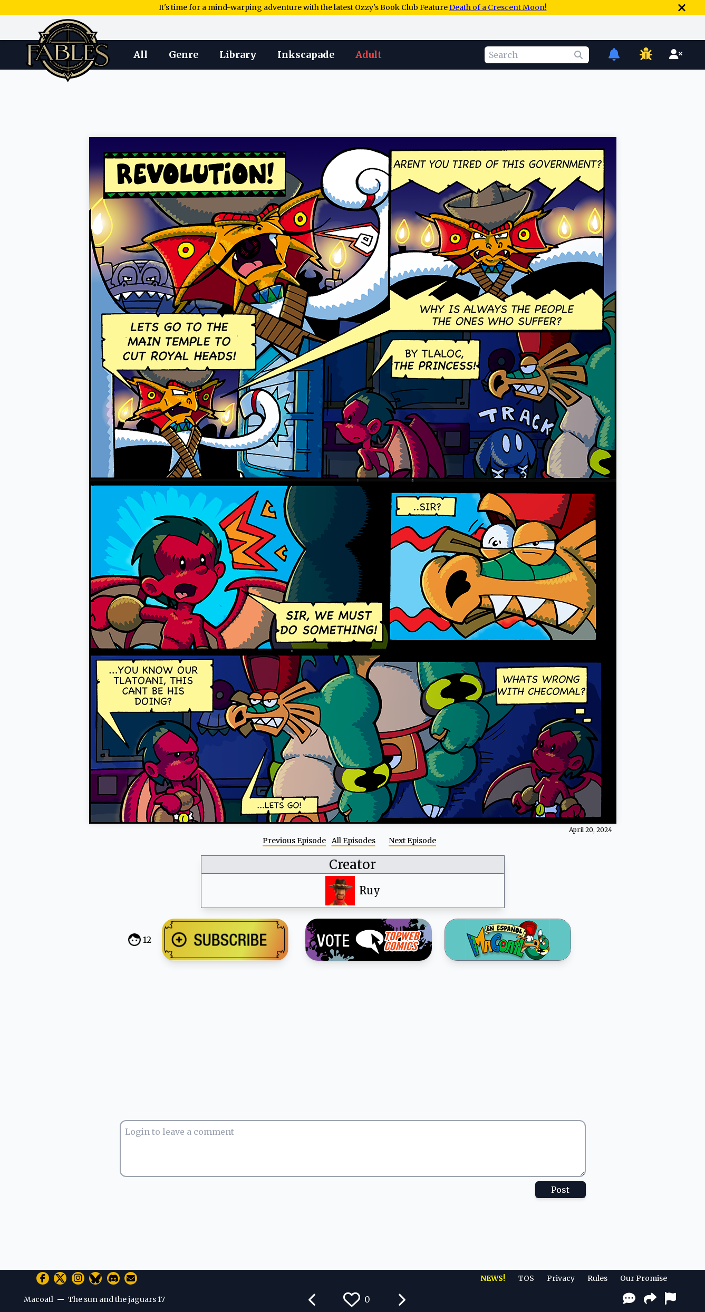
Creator (352, 864)
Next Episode (412, 840)
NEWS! (492, 1278)
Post (560, 1189)
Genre (183, 55)
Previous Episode (294, 840)
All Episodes (353, 840)
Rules (597, 1278)
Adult (368, 55)
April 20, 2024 (590, 830)
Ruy (369, 890)
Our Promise (643, 1278)
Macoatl (38, 1299)
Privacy (561, 1278)
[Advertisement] (353, 102)
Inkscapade (305, 55)
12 (147, 939)
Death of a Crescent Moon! (498, 7)
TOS (526, 1278)
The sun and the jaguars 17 (116, 1299)
